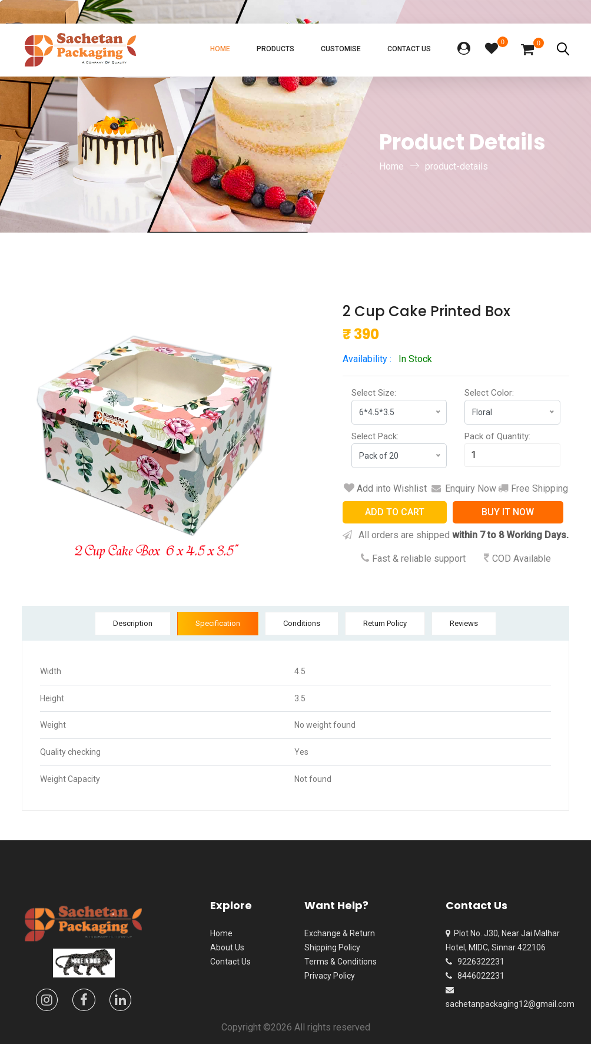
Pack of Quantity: (497, 436)
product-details (456, 166)
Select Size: (373, 392)
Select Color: (489, 392)
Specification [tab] (217, 623)
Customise (341, 49)
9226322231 (475, 961)
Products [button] (275, 49)
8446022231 (475, 975)
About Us (227, 947)
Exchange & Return (339, 933)
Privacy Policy (329, 975)
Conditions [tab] (301, 623)
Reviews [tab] (464, 623)
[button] (463, 50)
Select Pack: (375, 436)
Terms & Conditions (340, 961)
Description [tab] (132, 623)
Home (220, 49)
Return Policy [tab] (385, 623)
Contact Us (409, 49)
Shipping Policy (332, 947)
